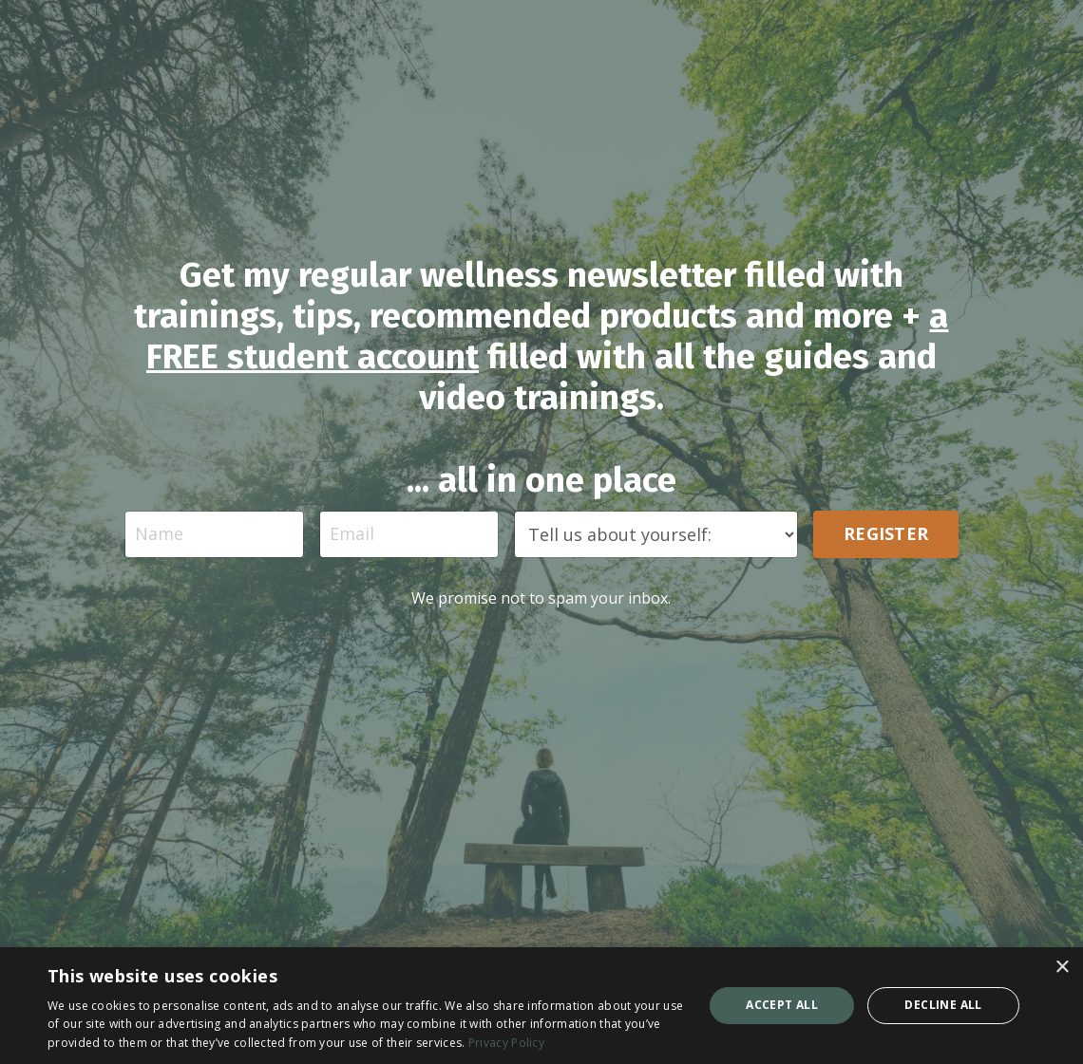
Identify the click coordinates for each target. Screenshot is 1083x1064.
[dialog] (541, 1005)
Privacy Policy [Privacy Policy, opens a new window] (506, 1043)
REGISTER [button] (886, 533)
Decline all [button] (942, 1005)
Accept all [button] (782, 1005)
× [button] (1061, 968)
